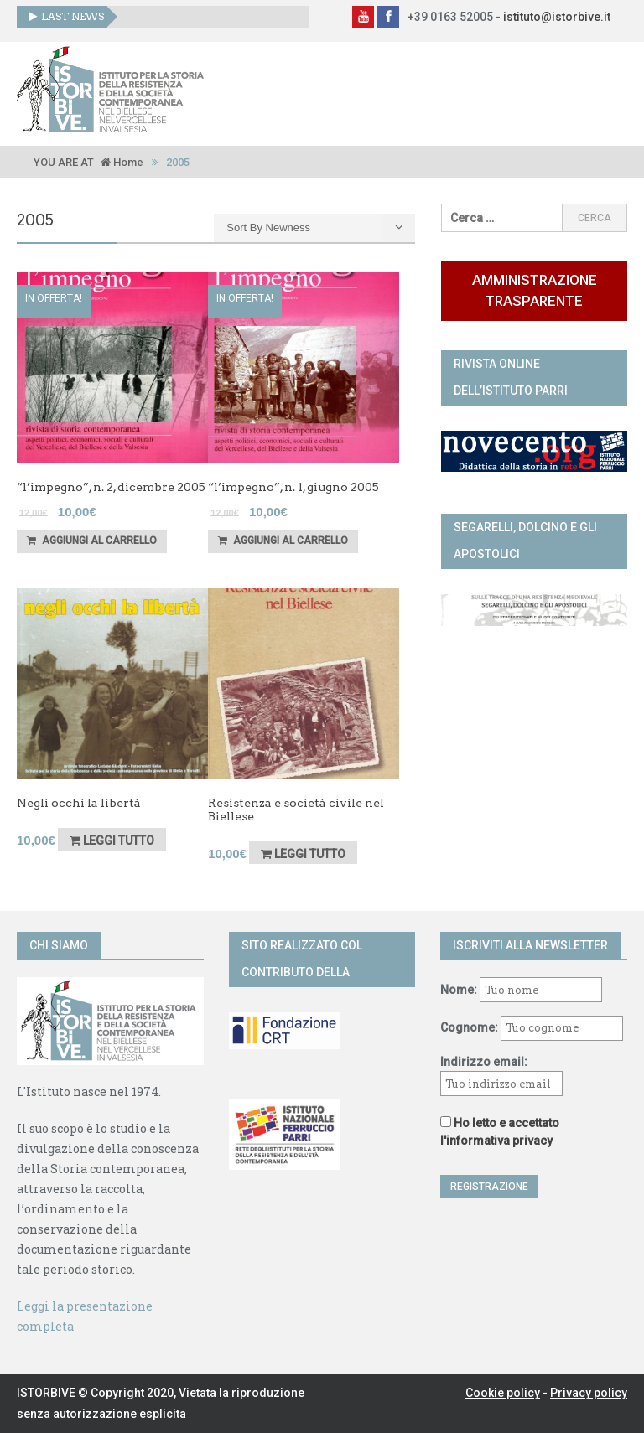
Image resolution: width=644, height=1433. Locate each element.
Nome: (458, 989)
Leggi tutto (112, 840)
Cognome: (469, 1027)
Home (122, 162)
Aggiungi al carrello (92, 540)
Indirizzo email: (501, 1075)
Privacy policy (588, 1392)
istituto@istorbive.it (556, 16)
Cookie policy (502, 1392)
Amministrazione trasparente (534, 290)
